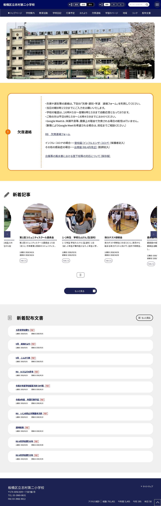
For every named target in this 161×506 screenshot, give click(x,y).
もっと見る (79, 291)
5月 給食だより (23, 343)
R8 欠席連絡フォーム (57, 134)
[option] (80, 50)
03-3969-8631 (19, 495)
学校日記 (57, 12)
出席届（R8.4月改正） (85, 147)
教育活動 (43, 12)
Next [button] (154, 234)
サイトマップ (148, 486)
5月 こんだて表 (23, 357)
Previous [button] (7, 234)
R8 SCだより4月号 (25, 371)
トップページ (16, 12)
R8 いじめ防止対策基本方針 (29, 413)
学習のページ (111, 12)
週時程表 (20, 427)
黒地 (90, 4)
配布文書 (146, 12)
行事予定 (70, 12)
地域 (125, 12)
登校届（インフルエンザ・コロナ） (92, 143)
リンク (134, 12)
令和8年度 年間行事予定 (27, 399)
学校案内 (30, 12)
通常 (76, 4)
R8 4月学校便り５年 (24, 455)
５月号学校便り (22, 329)
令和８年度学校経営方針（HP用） (30, 385)
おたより (83, 12)
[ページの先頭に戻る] (157, 502)
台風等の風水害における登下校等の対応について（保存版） (78, 156)
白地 (83, 4)
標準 (106, 4)
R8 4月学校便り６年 (24, 441)
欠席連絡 (96, 12)
